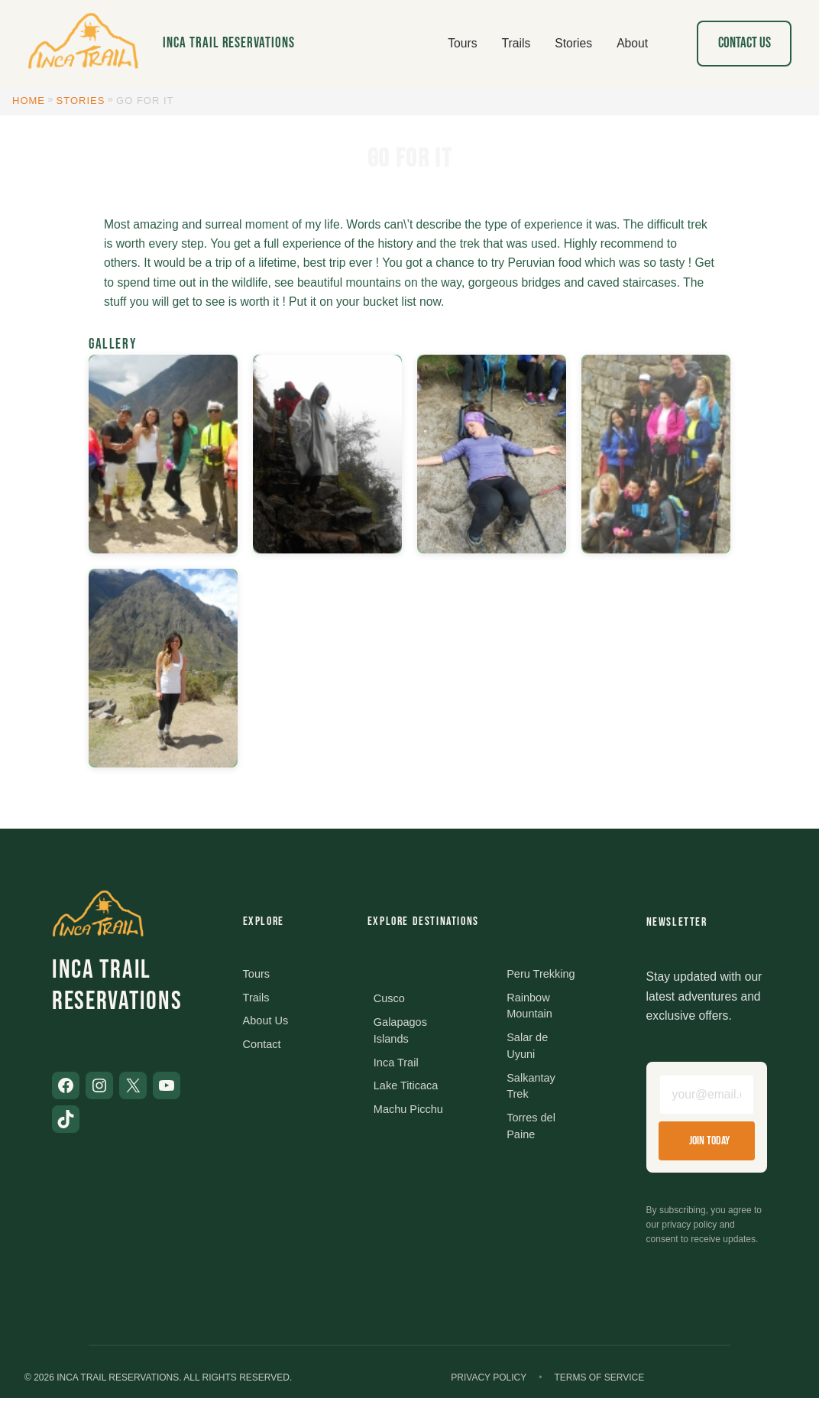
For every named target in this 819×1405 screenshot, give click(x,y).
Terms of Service (599, 1384)
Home (28, 100)
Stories (81, 100)
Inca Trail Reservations (229, 43)
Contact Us (744, 43)
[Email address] (707, 1098)
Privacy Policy (488, 1384)
